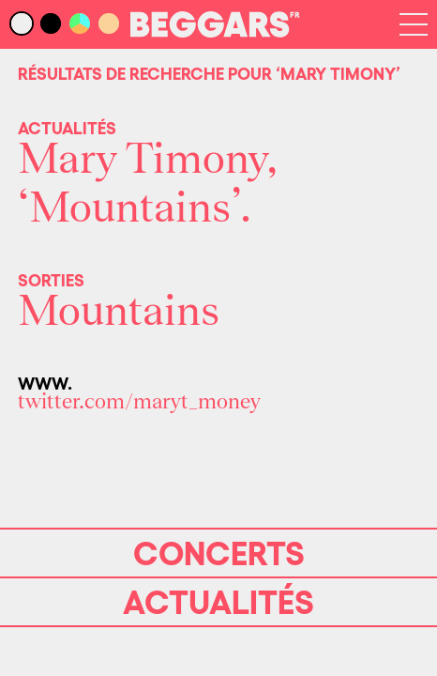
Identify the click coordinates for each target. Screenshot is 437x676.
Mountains (118, 311)
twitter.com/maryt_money (139, 402)
